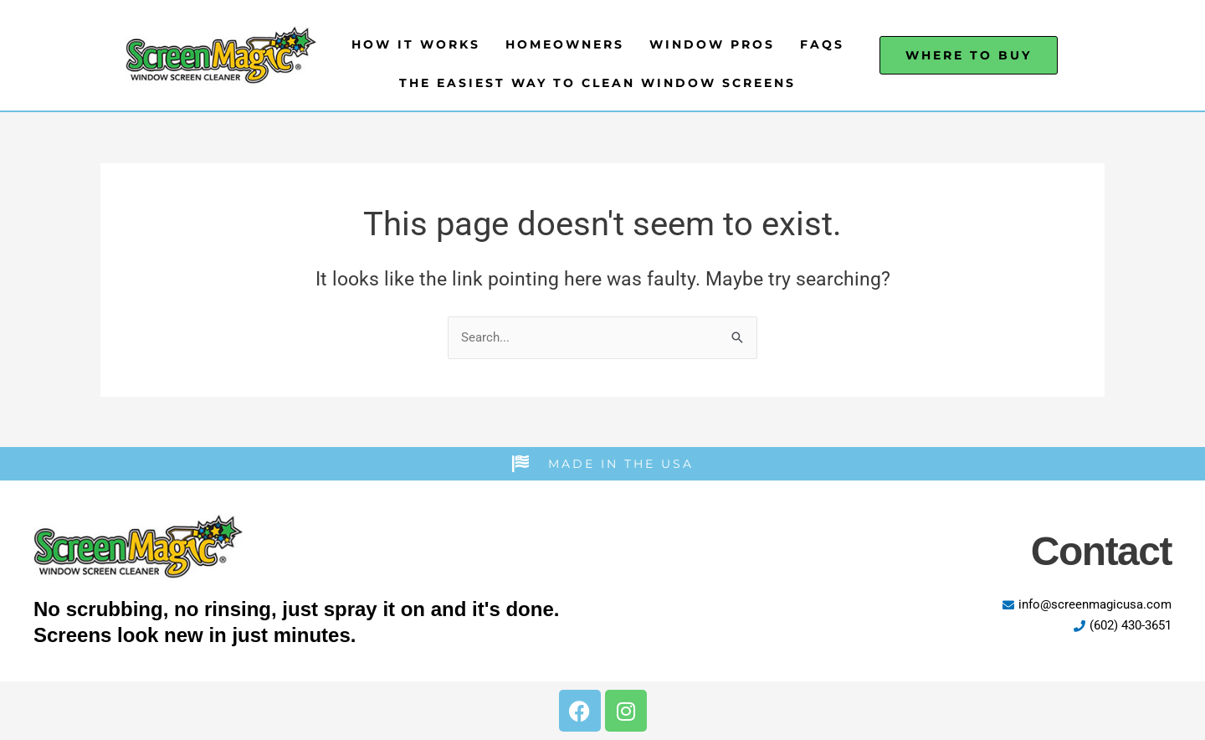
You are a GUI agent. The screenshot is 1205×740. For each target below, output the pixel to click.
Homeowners (564, 44)
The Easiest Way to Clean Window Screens (597, 82)
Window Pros (712, 44)
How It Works (415, 44)
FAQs (822, 44)
